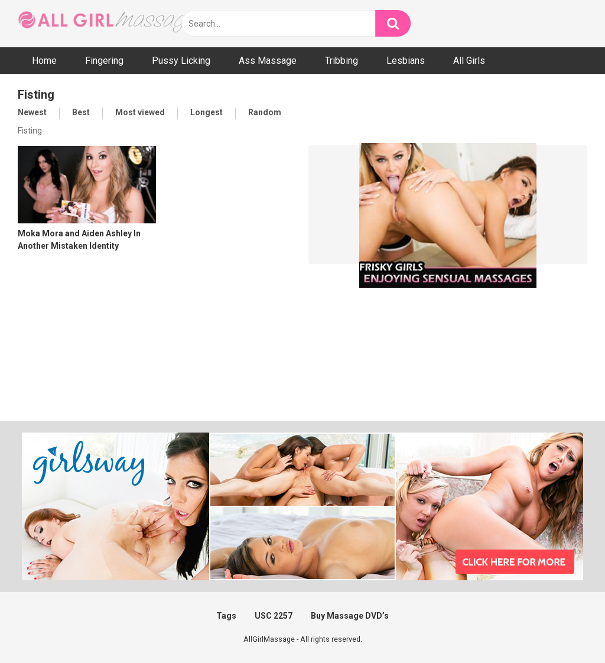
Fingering (104, 60)
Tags (226, 615)
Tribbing (341, 60)
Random (264, 112)
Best (81, 112)
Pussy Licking (181, 60)
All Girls (469, 60)
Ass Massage (268, 60)
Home (44, 60)
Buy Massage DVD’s (350, 615)
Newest (32, 112)
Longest (206, 112)
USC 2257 (273, 615)
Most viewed (140, 112)
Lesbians (405, 60)
